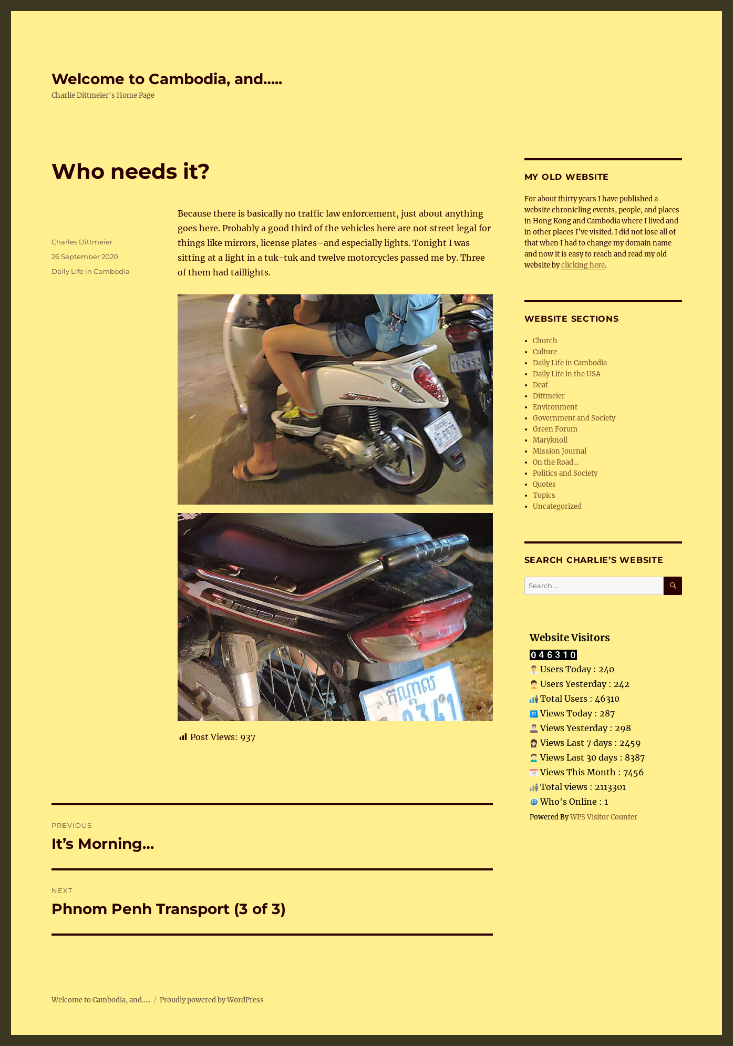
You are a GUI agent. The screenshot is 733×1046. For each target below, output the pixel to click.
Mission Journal (559, 451)
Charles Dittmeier (81, 242)
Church (545, 340)
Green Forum (555, 429)
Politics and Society (565, 473)
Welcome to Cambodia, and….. (166, 79)
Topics (544, 495)
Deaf (540, 385)
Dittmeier (549, 396)
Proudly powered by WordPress (212, 1000)
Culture (545, 351)
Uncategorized (557, 506)
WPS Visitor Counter (603, 817)
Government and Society (574, 418)
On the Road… (556, 462)
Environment (555, 407)
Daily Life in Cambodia (90, 271)
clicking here (583, 265)
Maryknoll (550, 440)
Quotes (544, 484)
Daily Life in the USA (567, 374)
